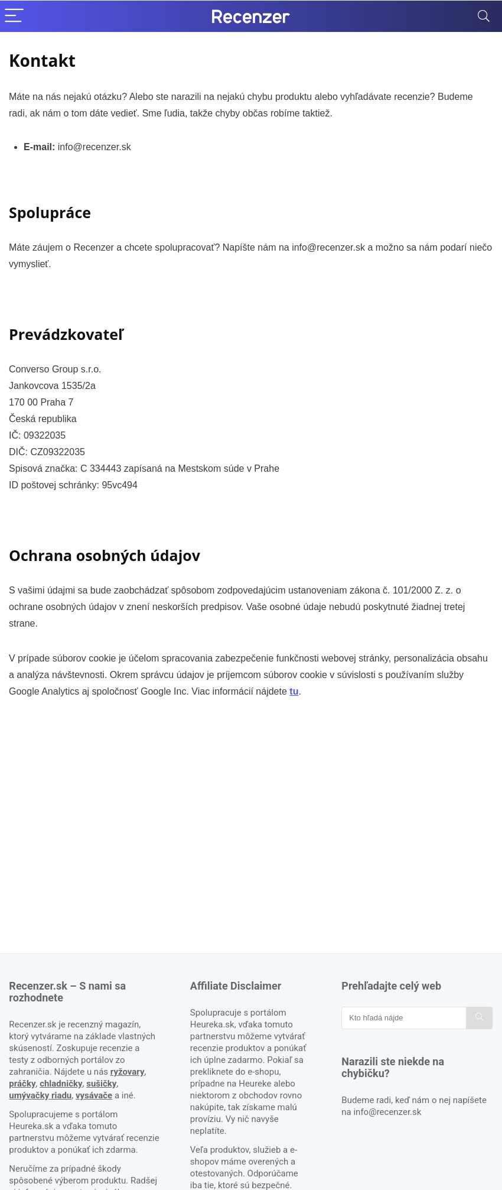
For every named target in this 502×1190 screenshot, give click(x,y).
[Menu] (14, 16)
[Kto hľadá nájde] (479, 1018)
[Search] (484, 16)
